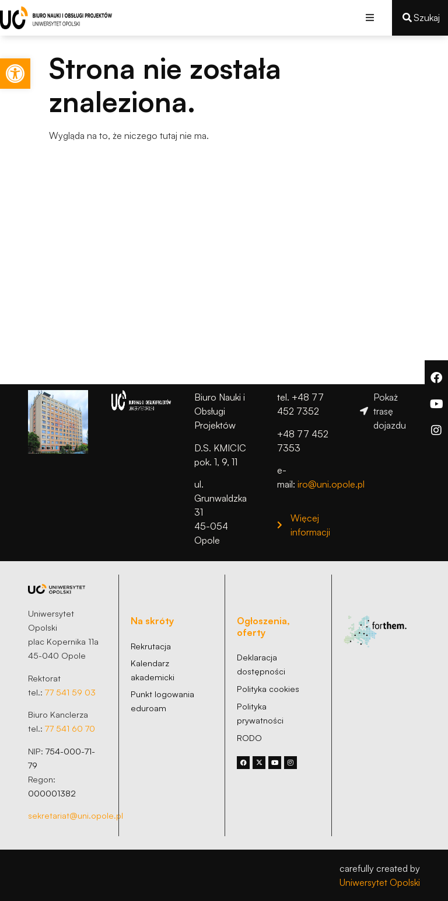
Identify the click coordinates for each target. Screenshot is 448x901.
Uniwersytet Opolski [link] (380, 882)
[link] (15, 73)
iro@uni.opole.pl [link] (331, 484)
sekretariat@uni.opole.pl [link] (75, 815)
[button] (370, 18)
